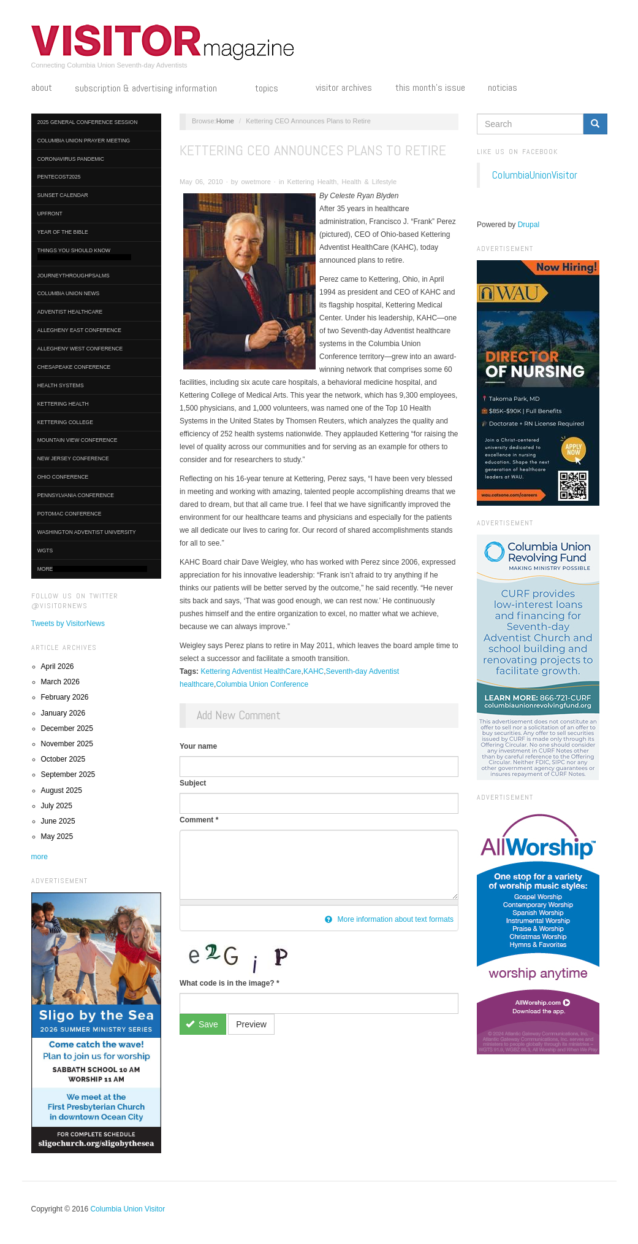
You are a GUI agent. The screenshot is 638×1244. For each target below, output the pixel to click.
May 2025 (57, 836)
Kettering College (65, 422)
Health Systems (60, 385)
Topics (274, 89)
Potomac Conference (69, 514)
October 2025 (63, 759)
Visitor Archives (344, 88)
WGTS (45, 550)
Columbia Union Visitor (127, 1209)
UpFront (50, 214)
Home (225, 121)
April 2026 (57, 666)
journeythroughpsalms (73, 275)
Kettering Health (63, 404)
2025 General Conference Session (87, 122)
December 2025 (67, 728)
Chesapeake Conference (74, 367)
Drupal (528, 224)
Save (202, 1024)
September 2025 (68, 774)
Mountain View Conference (77, 440)
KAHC (313, 671)
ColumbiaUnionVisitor (534, 175)
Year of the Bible (62, 232)
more (39, 856)
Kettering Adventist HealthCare (250, 671)
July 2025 (56, 806)
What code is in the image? (229, 983)
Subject (193, 783)
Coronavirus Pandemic (70, 159)
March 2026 (60, 682)
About (41, 88)
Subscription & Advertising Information (153, 89)
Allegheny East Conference (79, 330)
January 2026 (63, 713)
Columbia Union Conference (262, 684)
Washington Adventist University (86, 532)
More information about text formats (389, 919)
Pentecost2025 (59, 177)
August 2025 (61, 790)
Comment (199, 820)
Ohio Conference (63, 477)
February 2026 (65, 697)
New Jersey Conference (73, 458)
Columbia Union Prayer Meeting (83, 140)
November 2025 (67, 744)
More (92, 569)
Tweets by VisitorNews (68, 623)
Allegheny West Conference (80, 349)
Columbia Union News (68, 293)
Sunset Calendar (62, 195)
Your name (198, 746)
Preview (251, 1024)
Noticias (502, 88)
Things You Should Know (84, 253)
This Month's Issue (430, 88)
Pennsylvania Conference (75, 495)
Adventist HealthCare (69, 312)
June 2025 (58, 821)
